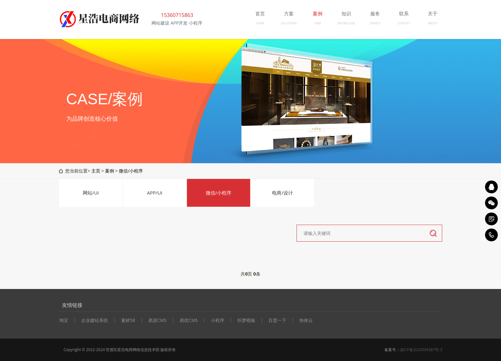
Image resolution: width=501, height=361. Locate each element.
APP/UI (154, 192)
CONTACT (404, 23)
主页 (95, 171)
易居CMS (157, 320)
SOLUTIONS (289, 23)
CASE (317, 23)
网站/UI (91, 192)
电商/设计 (282, 192)
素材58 (128, 320)
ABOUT (432, 23)
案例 (109, 171)
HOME (260, 23)
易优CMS (189, 320)
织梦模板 (246, 320)
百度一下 (277, 320)
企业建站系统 (94, 320)
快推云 (306, 320)
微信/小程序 (131, 171)
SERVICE (375, 23)
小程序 (217, 320)
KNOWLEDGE (346, 23)
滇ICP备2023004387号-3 (421, 349)
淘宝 (63, 320)
